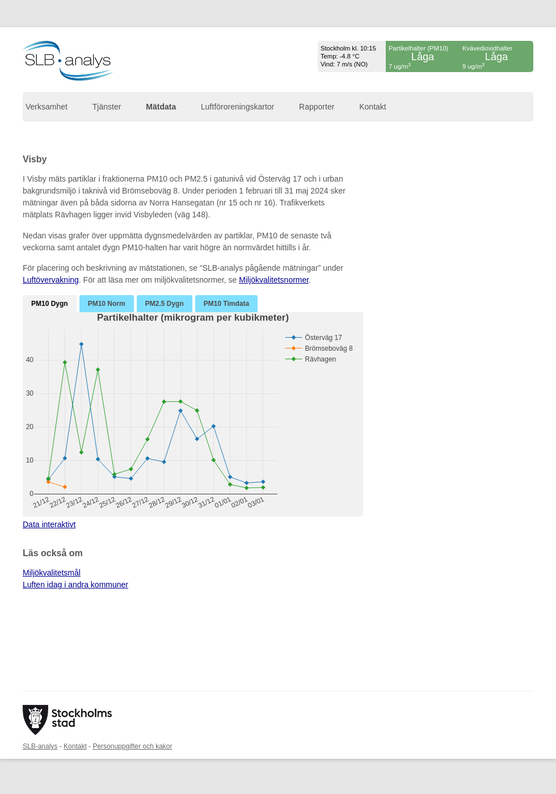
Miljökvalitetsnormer (274, 279)
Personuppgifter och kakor (132, 746)
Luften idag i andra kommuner (75, 584)
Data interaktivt (49, 524)
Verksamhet (47, 106)
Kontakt (372, 106)
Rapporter (316, 106)
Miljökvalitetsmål (52, 572)
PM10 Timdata (226, 304)
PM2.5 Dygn (164, 304)
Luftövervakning (51, 279)
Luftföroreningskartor (237, 106)
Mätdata (161, 106)
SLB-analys (40, 746)
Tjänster (106, 106)
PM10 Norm (106, 304)
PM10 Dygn (49, 304)
